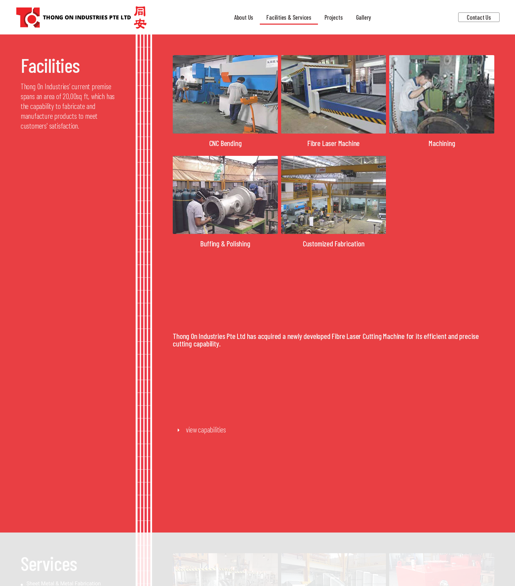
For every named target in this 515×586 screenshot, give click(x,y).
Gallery (363, 17)
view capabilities (206, 429)
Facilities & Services (288, 17)
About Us (243, 17)
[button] (333, 430)
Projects (334, 17)
